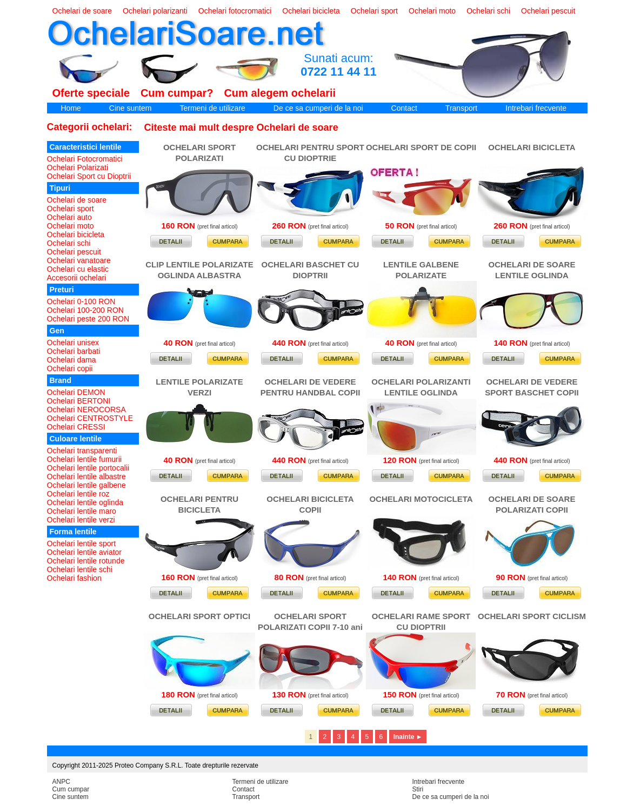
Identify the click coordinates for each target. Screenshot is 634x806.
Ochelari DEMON (76, 392)
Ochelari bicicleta (311, 10)
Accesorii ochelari (76, 277)
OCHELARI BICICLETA (531, 147)
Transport (461, 108)
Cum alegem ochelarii (280, 93)
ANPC (61, 781)
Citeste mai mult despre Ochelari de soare (241, 127)
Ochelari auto (69, 217)
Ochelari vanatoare (79, 260)
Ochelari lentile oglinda (85, 502)
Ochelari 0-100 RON (81, 301)
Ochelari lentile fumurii (84, 459)
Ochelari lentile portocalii (88, 468)
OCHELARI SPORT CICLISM (532, 616)
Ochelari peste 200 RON (88, 318)
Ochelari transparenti (82, 450)
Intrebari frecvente (535, 108)
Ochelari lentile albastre (86, 476)
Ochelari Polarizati (78, 167)
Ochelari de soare (82, 10)
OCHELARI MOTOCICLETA (420, 498)
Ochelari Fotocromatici (85, 159)
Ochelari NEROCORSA (86, 409)
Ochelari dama (71, 359)
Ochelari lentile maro (81, 511)
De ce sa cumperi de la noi (318, 108)
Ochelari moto (432, 10)
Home (71, 108)
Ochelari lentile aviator (84, 552)
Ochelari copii (70, 368)
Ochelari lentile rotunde (86, 560)
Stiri (418, 789)
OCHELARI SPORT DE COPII (421, 147)
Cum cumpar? (177, 93)
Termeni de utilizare (212, 108)
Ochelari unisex (73, 342)
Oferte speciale (91, 93)
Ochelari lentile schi (79, 569)
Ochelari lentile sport (81, 543)
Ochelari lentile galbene (86, 485)
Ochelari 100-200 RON (85, 310)
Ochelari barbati (74, 351)
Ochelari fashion (74, 578)
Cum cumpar (71, 789)
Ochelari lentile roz (78, 493)
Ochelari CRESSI (76, 426)
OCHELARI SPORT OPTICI (199, 616)
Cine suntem (130, 108)
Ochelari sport (374, 10)
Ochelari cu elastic (78, 269)
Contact (404, 108)
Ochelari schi (488, 10)
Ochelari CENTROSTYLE (90, 418)
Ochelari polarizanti (155, 10)
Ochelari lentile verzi (81, 519)
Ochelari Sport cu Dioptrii (89, 176)
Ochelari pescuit (548, 10)
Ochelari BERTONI (79, 401)
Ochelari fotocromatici (234, 10)
